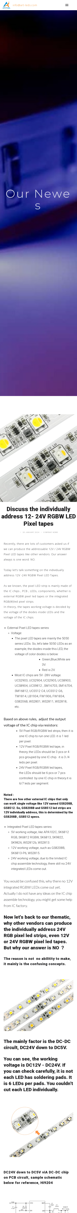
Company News (50, 532)
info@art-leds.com (25, 5)
